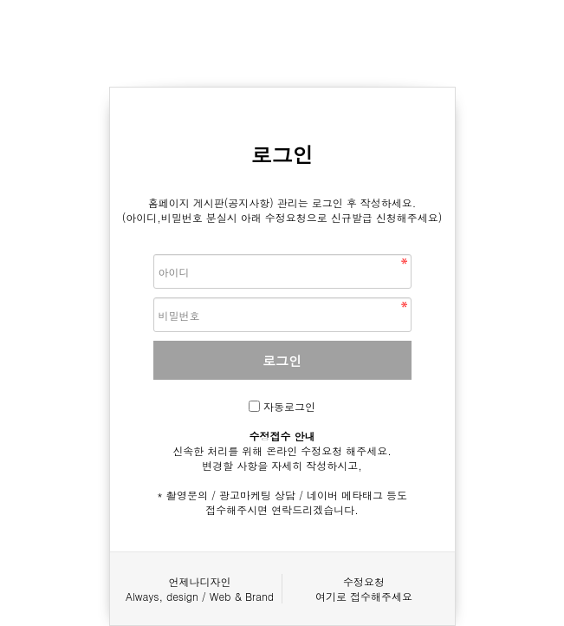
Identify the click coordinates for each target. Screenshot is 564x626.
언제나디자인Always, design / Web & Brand (200, 588)
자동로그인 (289, 406)
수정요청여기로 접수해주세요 (363, 588)
